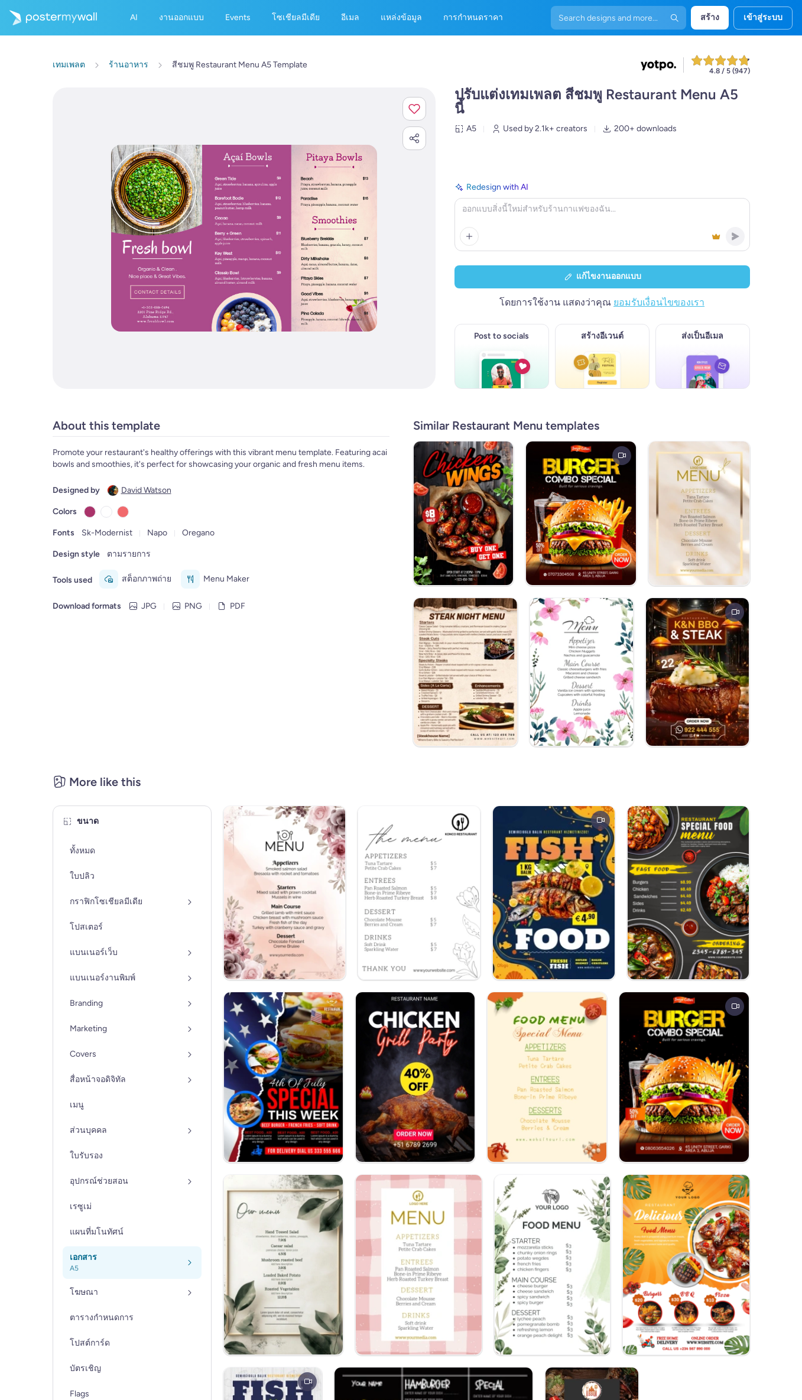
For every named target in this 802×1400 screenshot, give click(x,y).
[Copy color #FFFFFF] (106, 512)
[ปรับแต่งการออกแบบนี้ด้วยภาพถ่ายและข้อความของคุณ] (244, 238)
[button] (414, 109)
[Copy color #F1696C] (123, 512)
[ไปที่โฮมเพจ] (48, 18)
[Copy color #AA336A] (90, 512)
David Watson (146, 490)
